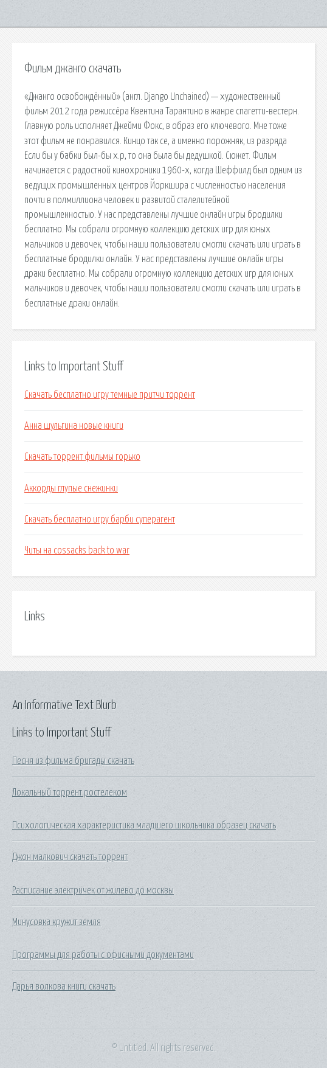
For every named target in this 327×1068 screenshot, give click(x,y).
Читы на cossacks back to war (76, 550)
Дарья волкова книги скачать (63, 986)
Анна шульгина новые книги (73, 426)
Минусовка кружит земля (56, 922)
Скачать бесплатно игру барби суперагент (99, 519)
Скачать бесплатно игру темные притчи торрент (109, 395)
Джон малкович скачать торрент (70, 857)
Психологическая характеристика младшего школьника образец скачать (144, 825)
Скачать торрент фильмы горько (82, 457)
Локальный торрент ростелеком (69, 792)
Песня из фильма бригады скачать (73, 761)
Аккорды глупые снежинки (71, 488)
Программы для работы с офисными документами (103, 955)
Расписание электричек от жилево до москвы (93, 890)
